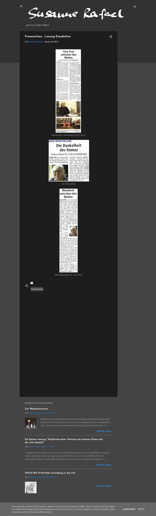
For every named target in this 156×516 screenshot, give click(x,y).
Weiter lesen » (104, 431)
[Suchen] (134, 7)
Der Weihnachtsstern (36, 409)
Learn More (129, 509)
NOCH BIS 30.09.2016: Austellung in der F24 (50, 473)
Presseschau (37, 289)
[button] (110, 37)
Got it (141, 509)
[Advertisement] (128, 70)
